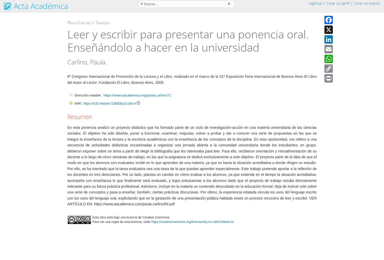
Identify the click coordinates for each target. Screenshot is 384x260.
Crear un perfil (338, 3)
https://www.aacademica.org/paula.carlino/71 (137, 95)
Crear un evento (367, 3)
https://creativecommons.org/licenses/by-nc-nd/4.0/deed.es (192, 222)
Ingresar (315, 3)
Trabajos (102, 23)
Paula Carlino (79, 23)
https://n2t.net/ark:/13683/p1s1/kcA (109, 103)
